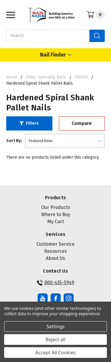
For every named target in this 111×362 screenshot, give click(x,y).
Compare (82, 123)
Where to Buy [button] (55, 214)
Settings (55, 326)
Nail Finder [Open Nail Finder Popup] (55, 55)
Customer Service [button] (55, 244)
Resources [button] (55, 251)
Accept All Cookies (56, 352)
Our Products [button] (55, 207)
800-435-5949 (55, 283)
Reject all (55, 339)
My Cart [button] (55, 221)
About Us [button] (55, 258)
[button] (29, 123)
